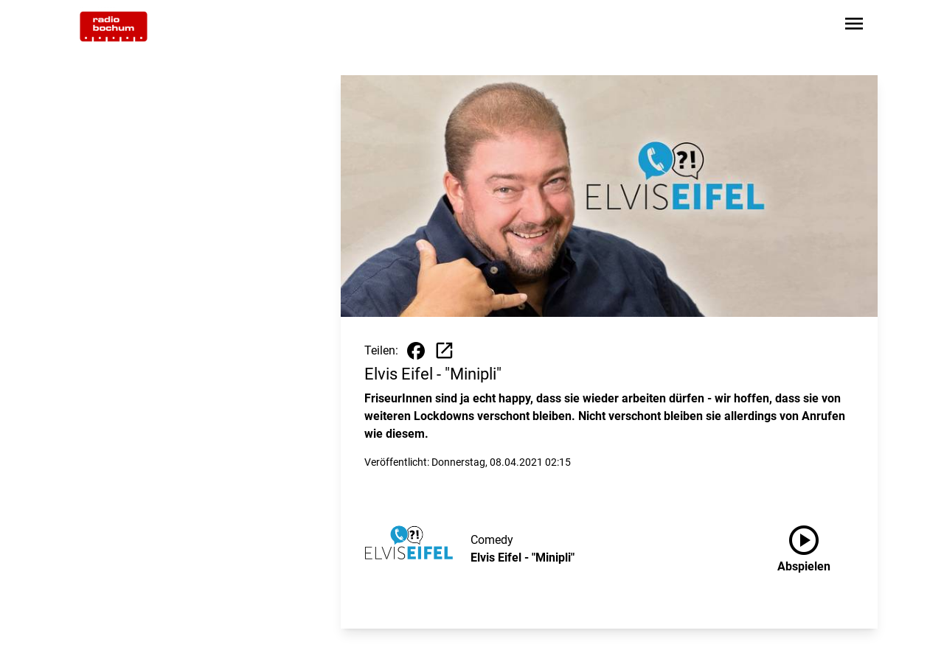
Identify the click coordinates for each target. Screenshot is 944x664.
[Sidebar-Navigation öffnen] (854, 26)
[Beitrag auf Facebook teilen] (416, 351)
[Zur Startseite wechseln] (113, 26)
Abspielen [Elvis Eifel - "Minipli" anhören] (803, 546)
